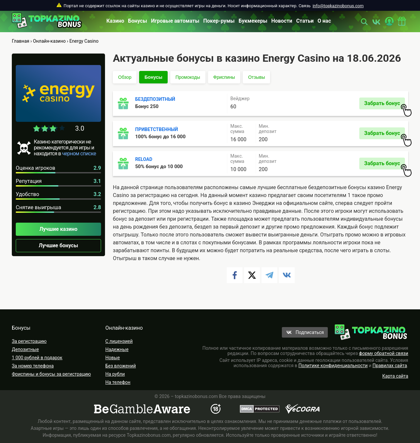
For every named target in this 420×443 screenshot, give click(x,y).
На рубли (115, 374)
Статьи (305, 21)
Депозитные (25, 349)
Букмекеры (253, 21)
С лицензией (119, 341)
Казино (115, 21)
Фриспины (224, 77)
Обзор (124, 77)
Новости (281, 21)
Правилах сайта (389, 365)
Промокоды (188, 77)
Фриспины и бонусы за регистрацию (51, 374)
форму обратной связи (383, 353)
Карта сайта (395, 376)
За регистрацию (29, 341)
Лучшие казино (58, 229)
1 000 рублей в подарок (37, 357)
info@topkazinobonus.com (338, 5)
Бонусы (137, 21)
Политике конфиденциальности (333, 365)
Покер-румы (219, 21)
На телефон (117, 382)
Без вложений (120, 365)
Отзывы (256, 77)
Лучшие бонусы (58, 245)
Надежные (117, 349)
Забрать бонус (384, 104)
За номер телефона (33, 365)
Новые (112, 357)
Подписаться (310, 332)
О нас (324, 21)
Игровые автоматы (175, 21)
